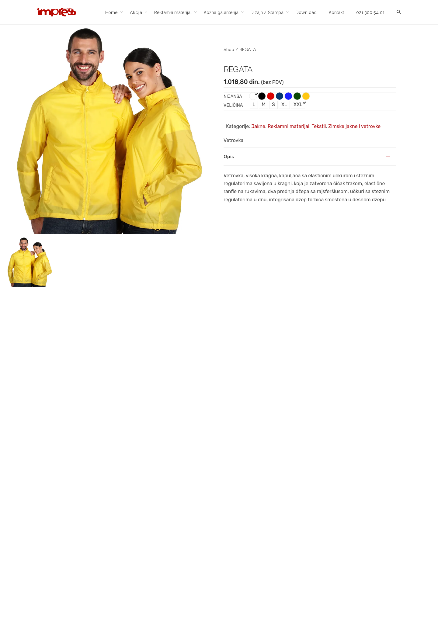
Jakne (258, 126)
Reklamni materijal (288, 126)
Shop (229, 49)
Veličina (233, 105)
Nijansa (233, 96)
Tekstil (318, 126)
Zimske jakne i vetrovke (354, 126)
